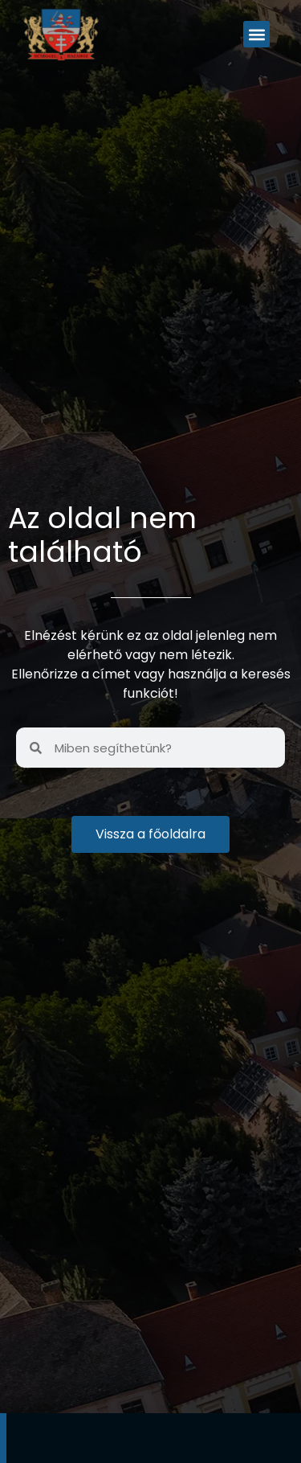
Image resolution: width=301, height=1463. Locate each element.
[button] (256, 34)
